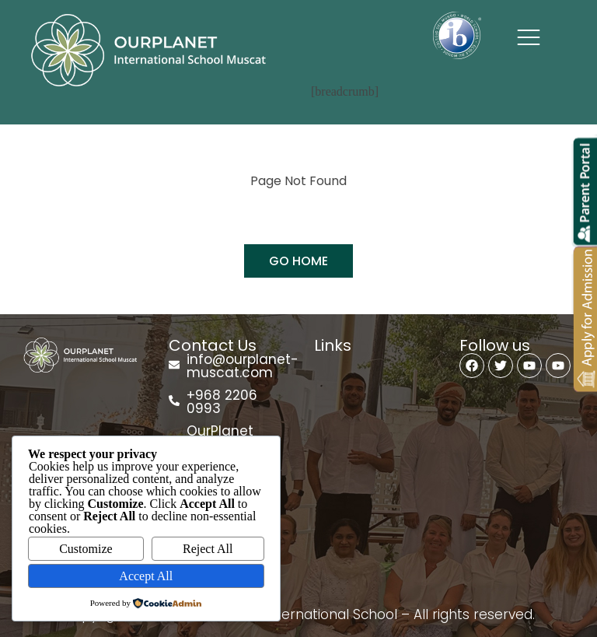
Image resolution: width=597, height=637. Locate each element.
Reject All (207, 548)
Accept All (146, 576)
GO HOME (298, 261)
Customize (85, 548)
